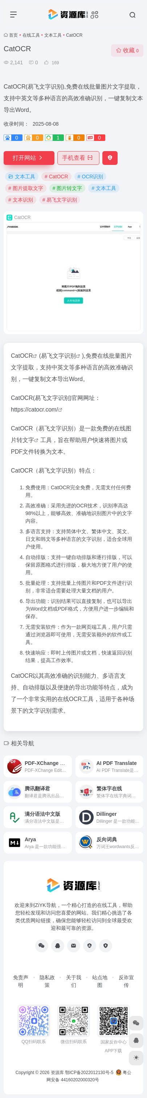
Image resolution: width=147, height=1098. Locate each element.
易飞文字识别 (58, 356)
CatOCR (22, 356)
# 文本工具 (103, 188)
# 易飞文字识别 (59, 200)
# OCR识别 (90, 176)
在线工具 (31, 35)
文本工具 (53, 35)
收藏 (127, 50)
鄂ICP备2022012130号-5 (89, 1072)
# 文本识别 (20, 200)
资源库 (57, 1072)
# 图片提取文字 (25, 188)
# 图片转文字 (67, 188)
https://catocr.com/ (34, 409)
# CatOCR (56, 176)
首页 (13, 35)
